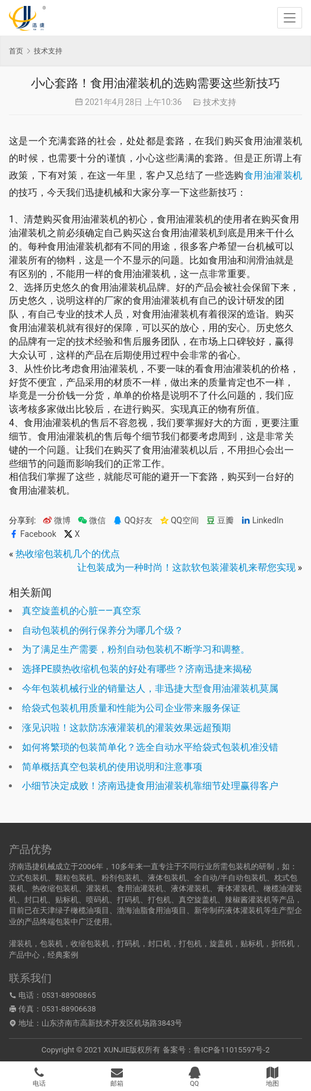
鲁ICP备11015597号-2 (231, 1049)
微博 (57, 521)
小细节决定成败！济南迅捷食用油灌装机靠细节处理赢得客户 (150, 785)
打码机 (128, 943)
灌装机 (20, 943)
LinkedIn (262, 521)
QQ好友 (132, 521)
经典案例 (62, 954)
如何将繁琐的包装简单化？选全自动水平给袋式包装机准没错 (150, 747)
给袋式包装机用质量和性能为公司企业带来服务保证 (131, 708)
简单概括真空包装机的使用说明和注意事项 (112, 766)
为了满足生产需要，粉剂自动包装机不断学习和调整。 (136, 649)
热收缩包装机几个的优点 (67, 553)
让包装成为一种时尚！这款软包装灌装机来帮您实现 (186, 567)
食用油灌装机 (273, 175)
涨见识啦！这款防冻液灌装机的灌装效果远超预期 (126, 727)
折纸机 (282, 943)
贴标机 (252, 943)
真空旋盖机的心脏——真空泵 (81, 610)
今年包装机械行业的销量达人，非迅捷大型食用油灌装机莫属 (150, 688)
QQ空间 (179, 521)
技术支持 (219, 102)
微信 (92, 521)
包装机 (51, 943)
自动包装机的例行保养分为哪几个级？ (102, 630)
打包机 (190, 943)
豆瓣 (220, 521)
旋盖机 (221, 943)
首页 (16, 51)
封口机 (159, 943)
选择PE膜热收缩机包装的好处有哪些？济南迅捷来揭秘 (137, 669)
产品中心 (24, 954)
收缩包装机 (90, 943)
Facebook (32, 534)
